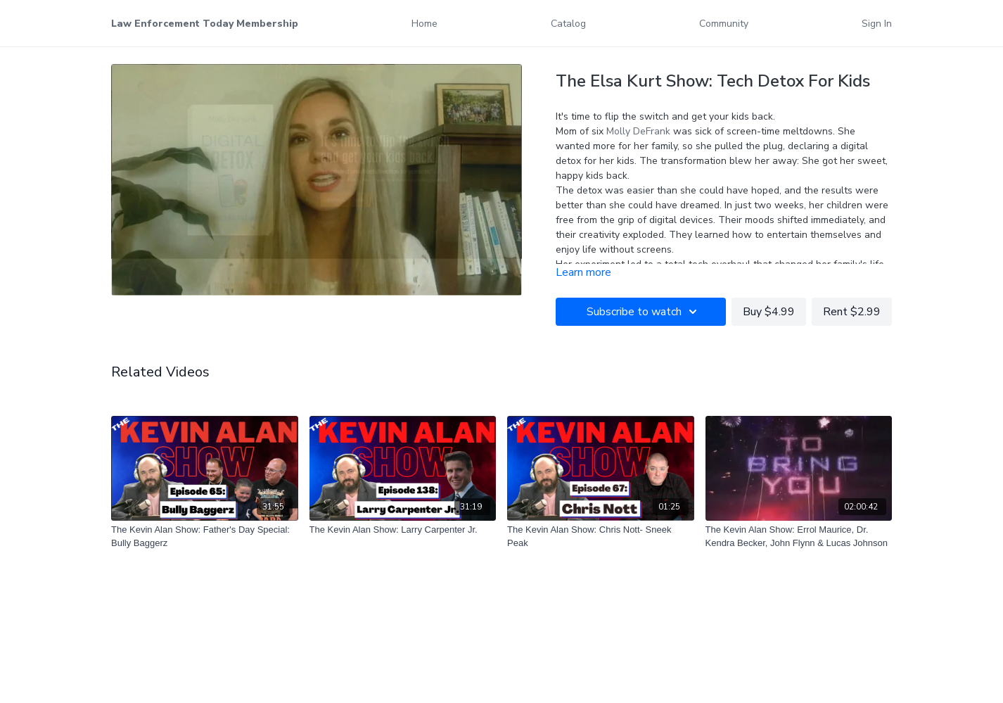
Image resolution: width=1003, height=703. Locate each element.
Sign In (877, 23)
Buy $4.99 (769, 311)
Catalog (568, 23)
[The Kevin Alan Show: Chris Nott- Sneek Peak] (600, 536)
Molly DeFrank (639, 131)
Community (723, 23)
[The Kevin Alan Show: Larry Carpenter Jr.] (403, 530)
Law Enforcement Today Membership (204, 23)
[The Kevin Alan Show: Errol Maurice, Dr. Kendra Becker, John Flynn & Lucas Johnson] (799, 536)
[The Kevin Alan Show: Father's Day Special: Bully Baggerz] (204, 536)
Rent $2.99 (852, 311)
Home (424, 23)
